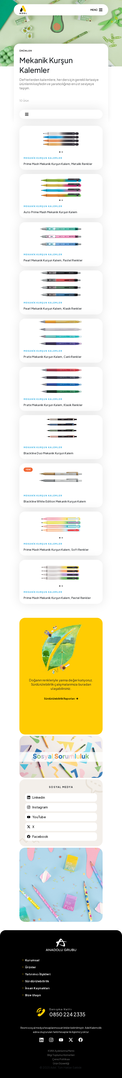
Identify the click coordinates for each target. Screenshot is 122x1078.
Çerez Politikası (61, 1059)
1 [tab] (59, 152)
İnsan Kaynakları (37, 988)
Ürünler (30, 967)
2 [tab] (62, 152)
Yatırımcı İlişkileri (38, 974)
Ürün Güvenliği (61, 1063)
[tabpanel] (61, 139)
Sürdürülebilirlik (37, 981)
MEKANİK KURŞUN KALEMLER (43, 158)
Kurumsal (32, 960)
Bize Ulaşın (33, 995)
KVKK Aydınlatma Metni (61, 1050)
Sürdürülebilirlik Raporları (61, 698)
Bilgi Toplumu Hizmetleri (61, 1055)
